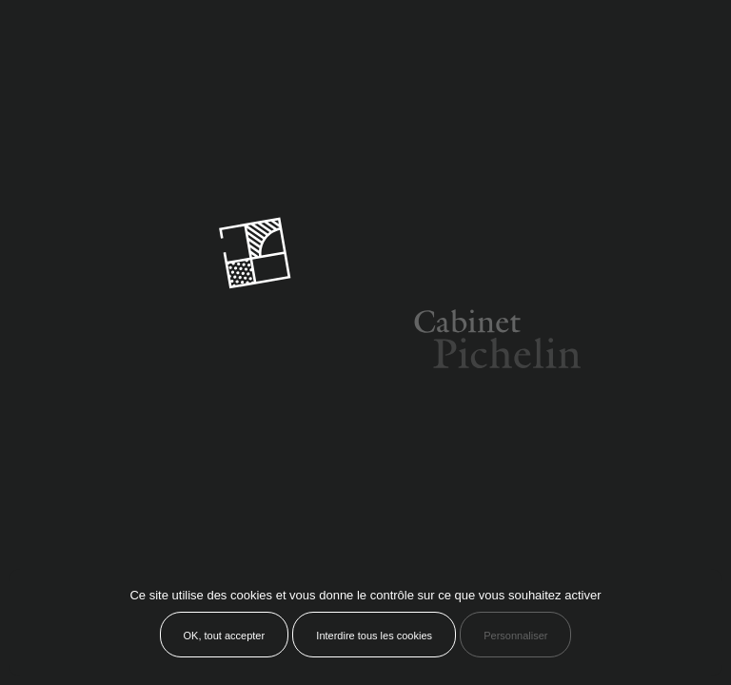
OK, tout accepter (225, 635)
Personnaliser (515, 635)
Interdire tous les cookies (374, 635)
